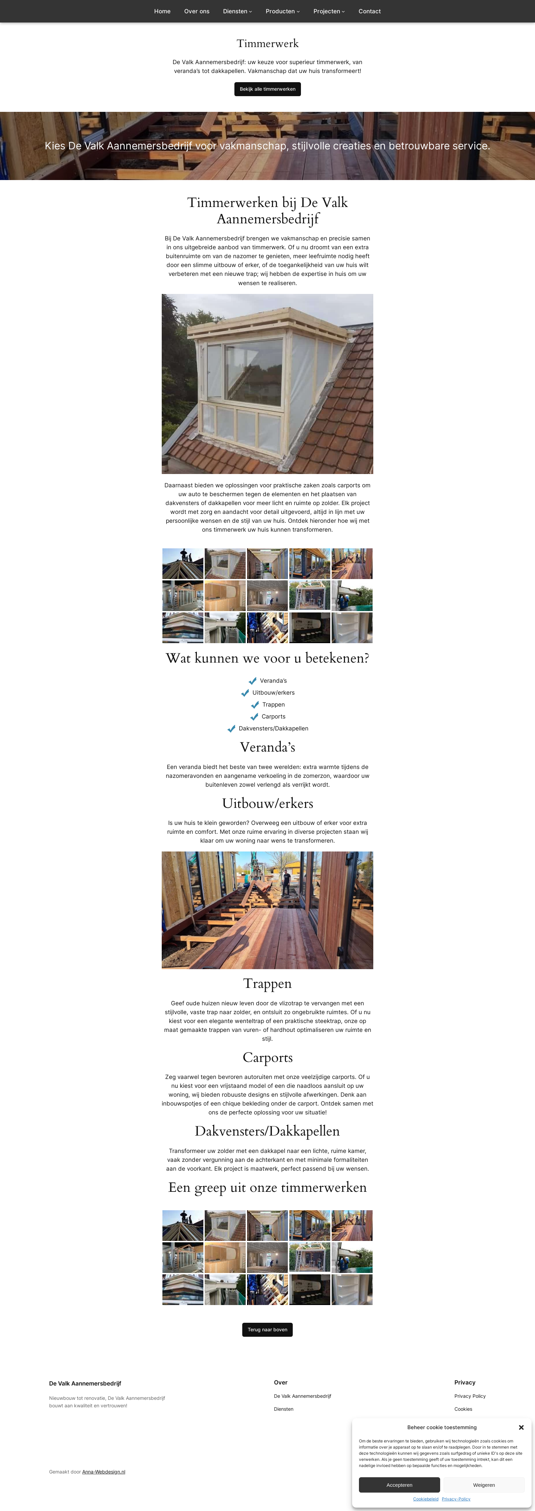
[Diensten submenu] (250, 11)
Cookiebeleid (425, 1498)
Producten (280, 11)
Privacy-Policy (456, 1498)
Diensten (235, 11)
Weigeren (484, 1485)
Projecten (327, 11)
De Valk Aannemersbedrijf (85, 1383)
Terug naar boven (267, 1329)
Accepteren (400, 1485)
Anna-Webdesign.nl (103, 1472)
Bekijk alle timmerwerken (267, 89)
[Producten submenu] (298, 11)
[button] (521, 1427)
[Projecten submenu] (343, 11)
